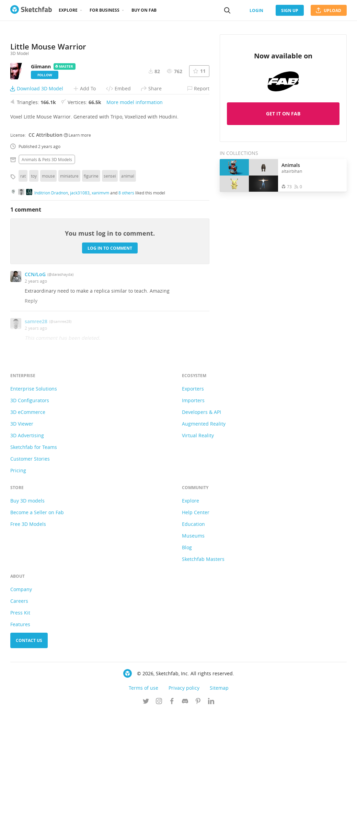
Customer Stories (30, 570)
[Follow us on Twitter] (146, 813)
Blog (187, 659)
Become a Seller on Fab (37, 624)
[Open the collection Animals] (249, 175)
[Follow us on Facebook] (172, 813)
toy (34, 287)
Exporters (193, 500)
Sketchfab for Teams (33, 558)
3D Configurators (29, 512)
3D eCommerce (27, 523)
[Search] (227, 10)
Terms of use (143, 799)
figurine (91, 287)
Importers (193, 512)
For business (104, 10)
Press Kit (20, 724)
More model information (134, 214)
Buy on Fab (144, 10)
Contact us (29, 752)
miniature (69, 287)
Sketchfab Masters (203, 670)
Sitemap (219, 799)
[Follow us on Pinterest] (198, 813)
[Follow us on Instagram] (159, 813)
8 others (126, 304)
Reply (31, 412)
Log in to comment (110, 359)
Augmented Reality (204, 535)
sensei (110, 287)
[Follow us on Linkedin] (211, 813)
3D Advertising (27, 547)
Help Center (195, 624)
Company (21, 701)
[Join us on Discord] (185, 813)
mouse (48, 287)
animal (127, 287)
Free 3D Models (28, 635)
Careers (19, 712)
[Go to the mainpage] (31, 10)
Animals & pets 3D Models (47, 271)
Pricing (18, 582)
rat (23, 287)
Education (193, 635)
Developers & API (201, 523)
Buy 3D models (27, 612)
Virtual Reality (198, 547)
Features (20, 736)
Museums (193, 647)
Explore (68, 10)
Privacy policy (184, 799)
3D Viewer (21, 535)
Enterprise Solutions (33, 500)
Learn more (77, 246)
